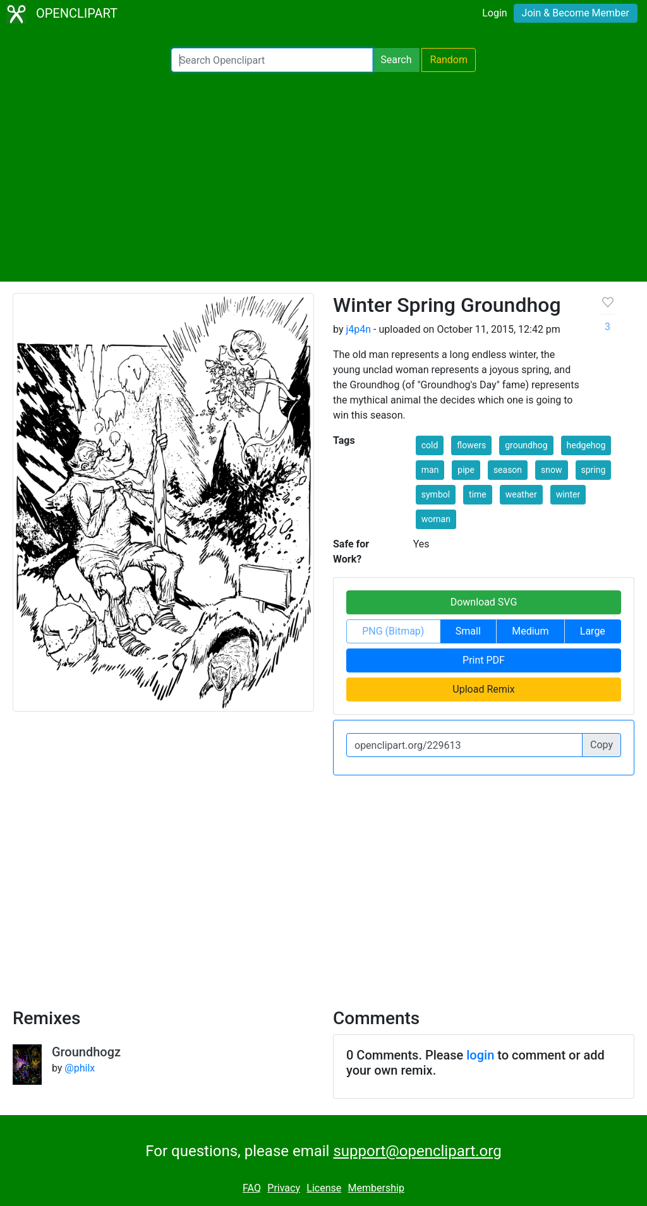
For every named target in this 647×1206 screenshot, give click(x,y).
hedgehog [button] (586, 445)
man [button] (430, 470)
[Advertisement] (323, 176)
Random (449, 60)
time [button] (478, 494)
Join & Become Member (575, 13)
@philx (79, 1068)
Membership (376, 1188)
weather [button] (521, 494)
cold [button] (429, 445)
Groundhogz (86, 1052)
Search (395, 60)
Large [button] (592, 631)
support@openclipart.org (417, 1151)
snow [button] (551, 470)
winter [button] (568, 494)
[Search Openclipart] (272, 60)
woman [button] (435, 519)
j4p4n (358, 329)
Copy (601, 745)
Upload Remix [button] (483, 689)
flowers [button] (471, 445)
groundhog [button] (526, 445)
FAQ (252, 1188)
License (323, 1188)
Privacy (283, 1188)
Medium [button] (530, 631)
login (480, 1055)
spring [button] (593, 470)
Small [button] (468, 631)
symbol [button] (435, 494)
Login (494, 13)
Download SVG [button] (483, 602)
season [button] (507, 470)
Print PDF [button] (484, 660)
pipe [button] (466, 470)
